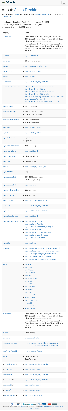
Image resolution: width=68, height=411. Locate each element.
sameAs (6, 338)
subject (6, 248)
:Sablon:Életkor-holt (35, 238)
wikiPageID (8, 106)
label (5, 333)
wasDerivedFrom (10, 343)
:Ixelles (30, 185)
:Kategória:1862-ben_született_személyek (42, 248)
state (5, 76)
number (6, 61)
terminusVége (10, 195)
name (6, 356)
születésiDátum (10, 177)
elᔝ (6, 133)
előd (6, 127)
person (17, 14)
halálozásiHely (10, 151)
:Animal (28, 284)
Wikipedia (23, 406)
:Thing (28, 264)
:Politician (29, 270)
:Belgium (31, 76)
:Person (28, 267)
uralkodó (8, 200)
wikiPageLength (9, 111)
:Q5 (28, 303)
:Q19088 (30, 295)
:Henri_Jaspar (33, 71)
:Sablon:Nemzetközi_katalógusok (39, 227)
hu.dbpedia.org (7, 16)
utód (6, 206)
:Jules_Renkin (33, 351)
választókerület (10, 216)
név (6, 161)
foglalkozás (9, 138)
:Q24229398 (31, 300)
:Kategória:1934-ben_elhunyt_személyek (42, 251)
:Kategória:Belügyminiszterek (38, 256)
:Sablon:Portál (33, 229)
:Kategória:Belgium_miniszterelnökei (40, 254)
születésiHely (9, 185)
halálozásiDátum (11, 146)
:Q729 (29, 306)
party (5, 66)
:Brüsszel (31, 56)
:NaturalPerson (31, 278)
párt (6, 166)
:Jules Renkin (32, 338)
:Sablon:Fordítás (34, 224)
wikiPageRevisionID (11, 119)
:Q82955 (30, 308)
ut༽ (6, 211)
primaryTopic (9, 395)
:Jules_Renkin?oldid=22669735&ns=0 (41, 343)
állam (7, 243)
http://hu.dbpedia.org (42, 14)
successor (7, 82)
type (5, 264)
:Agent (28, 275)
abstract (7, 37)
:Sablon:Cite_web (34, 221)
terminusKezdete (11, 190)
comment (7, 314)
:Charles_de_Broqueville (36, 82)
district (6, 56)
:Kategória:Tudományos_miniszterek (40, 259)
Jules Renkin (25, 10)
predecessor (8, 71)
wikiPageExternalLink (11, 87)
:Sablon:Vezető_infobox (36, 235)
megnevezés (9, 156)
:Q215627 (30, 297)
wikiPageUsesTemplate (13, 221)
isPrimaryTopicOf (10, 351)
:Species (29, 289)
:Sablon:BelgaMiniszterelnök (38, 232)
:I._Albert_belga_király (36, 200)
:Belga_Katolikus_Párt (36, 66)
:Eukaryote (30, 286)
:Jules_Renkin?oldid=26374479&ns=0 (41, 346)
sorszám (8, 172)
